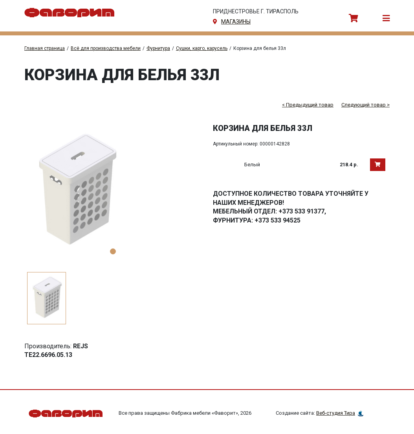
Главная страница (44, 48)
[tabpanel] (112, 191)
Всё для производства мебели (106, 48)
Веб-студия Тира (335, 413)
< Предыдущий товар (307, 105)
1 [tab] (113, 251)
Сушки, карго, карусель (201, 48)
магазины (236, 21)
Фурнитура (158, 48)
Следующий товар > (365, 105)
